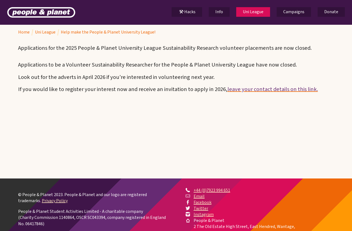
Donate (331, 12)
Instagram (204, 214)
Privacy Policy (55, 201)
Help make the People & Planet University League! (108, 32)
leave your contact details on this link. (272, 89)
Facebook (202, 202)
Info (219, 12)
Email (199, 196)
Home (24, 32)
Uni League (253, 12)
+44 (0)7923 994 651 (212, 190)
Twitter (201, 208)
